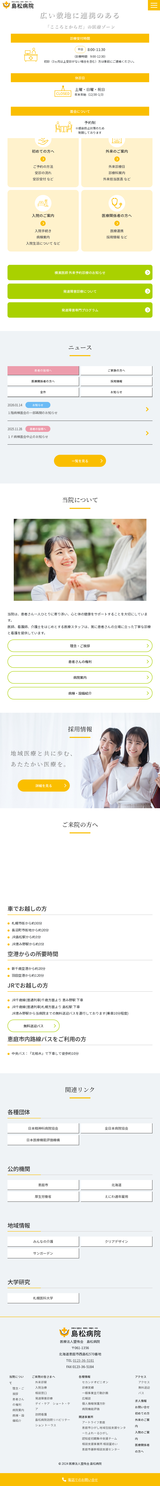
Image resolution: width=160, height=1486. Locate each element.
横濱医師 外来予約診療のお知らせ (80, 272)
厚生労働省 (43, 1196)
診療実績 (88, 1387)
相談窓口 (41, 1393)
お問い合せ (142, 1407)
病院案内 (80, 677)
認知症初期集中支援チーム (99, 1438)
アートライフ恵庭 (93, 1422)
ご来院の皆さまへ (43, 1376)
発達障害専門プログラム (80, 309)
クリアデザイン (116, 1241)
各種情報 (84, 1376)
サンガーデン (43, 1253)
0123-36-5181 (83, 1360)
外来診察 (41, 1382)
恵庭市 (43, 1184)
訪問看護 (41, 1414)
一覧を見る (80, 460)
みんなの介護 (43, 1241)
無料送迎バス (34, 1025)
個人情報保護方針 (93, 1403)
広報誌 (86, 1398)
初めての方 (142, 1413)
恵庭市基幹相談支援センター (101, 1449)
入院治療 (41, 1387)
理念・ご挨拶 (80, 645)
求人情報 (141, 1401)
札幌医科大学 (43, 1297)
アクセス (140, 1376)
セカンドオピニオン (95, 1382)
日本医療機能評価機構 (43, 1139)
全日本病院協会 (116, 1128)
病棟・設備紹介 (80, 693)
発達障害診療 (44, 1398)
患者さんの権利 (80, 661)
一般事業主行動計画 (95, 1393)
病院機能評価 (91, 1409)
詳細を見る (43, 785)
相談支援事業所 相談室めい (100, 1444)
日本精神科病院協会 (43, 1128)
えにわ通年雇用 (116, 1196)
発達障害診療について (80, 291)
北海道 (116, 1184)
